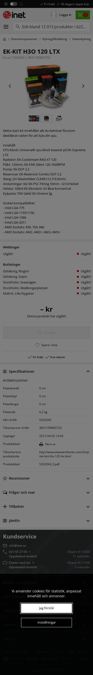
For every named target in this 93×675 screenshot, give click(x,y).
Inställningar (46, 622)
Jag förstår (46, 608)
